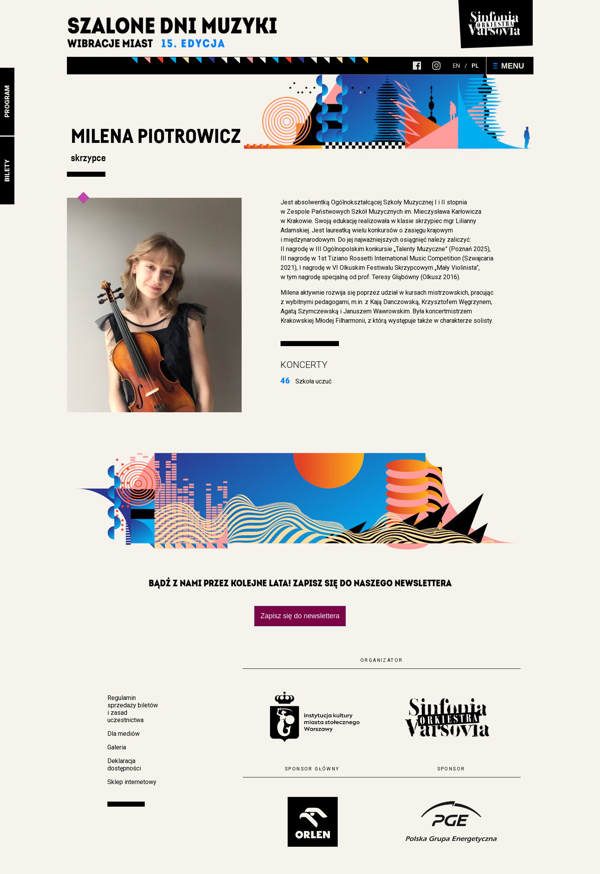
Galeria (116, 747)
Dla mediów (123, 733)
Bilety (7, 170)
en (456, 65)
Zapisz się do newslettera (299, 616)
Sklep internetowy (131, 782)
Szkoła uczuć (306, 381)
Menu (508, 66)
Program (7, 102)
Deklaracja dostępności (124, 764)
